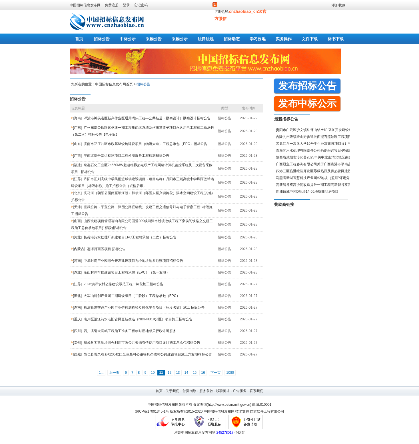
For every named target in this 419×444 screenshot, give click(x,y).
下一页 (215, 373)
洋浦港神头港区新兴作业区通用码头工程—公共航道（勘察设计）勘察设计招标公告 (147, 118)
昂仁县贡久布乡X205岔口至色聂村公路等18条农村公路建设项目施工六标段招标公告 (148, 354)
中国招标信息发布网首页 (114, 84)
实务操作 (284, 39)
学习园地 (258, 39)
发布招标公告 (307, 85)
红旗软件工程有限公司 (267, 411)
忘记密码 (141, 5)
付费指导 (189, 391)
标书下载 (336, 39)
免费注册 (112, 5)
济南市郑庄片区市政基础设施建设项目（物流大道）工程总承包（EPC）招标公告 (145, 144)
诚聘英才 (223, 391)
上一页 (114, 373)
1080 (230, 373)
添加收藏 (338, 5)
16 (203, 373)
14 (186, 373)
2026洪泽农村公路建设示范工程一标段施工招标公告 (123, 284)
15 (195, 373)
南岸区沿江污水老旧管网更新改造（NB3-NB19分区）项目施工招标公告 (138, 319)
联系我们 (256, 391)
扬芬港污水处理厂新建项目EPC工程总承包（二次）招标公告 (130, 237)
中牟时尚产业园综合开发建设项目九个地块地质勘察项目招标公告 (133, 261)
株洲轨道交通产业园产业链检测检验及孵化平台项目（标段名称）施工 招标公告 (144, 308)
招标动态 (232, 39)
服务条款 (206, 391)
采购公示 (180, 39)
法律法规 (206, 39)
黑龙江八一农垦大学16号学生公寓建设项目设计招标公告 (319, 144)
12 (169, 373)
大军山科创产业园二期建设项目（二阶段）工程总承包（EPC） (132, 296)
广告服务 (239, 391)
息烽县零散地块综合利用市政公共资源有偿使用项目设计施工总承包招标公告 (142, 343)
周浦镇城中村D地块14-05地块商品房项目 (307, 192)
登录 (126, 5)
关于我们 (172, 391)
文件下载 (310, 39)
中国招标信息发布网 (85, 5)
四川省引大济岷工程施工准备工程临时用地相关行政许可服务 (130, 331)
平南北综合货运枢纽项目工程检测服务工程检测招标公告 (126, 156)
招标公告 (102, 39)
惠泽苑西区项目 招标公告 (106, 249)
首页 (79, 39)
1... (101, 373)
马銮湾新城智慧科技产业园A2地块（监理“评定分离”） (317, 178)
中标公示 (128, 39)
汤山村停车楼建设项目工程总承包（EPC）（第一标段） (127, 272)
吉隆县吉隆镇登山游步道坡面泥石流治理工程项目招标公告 (320, 137)
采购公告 (154, 39)
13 (178, 373)
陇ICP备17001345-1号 (152, 411)
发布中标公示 (307, 103)
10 (153, 373)
